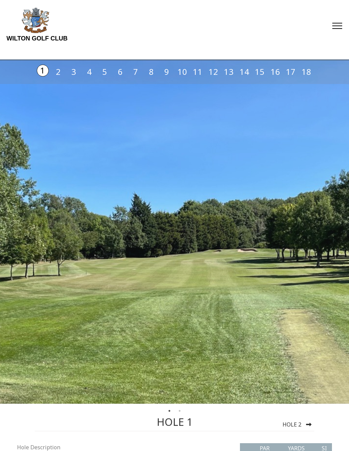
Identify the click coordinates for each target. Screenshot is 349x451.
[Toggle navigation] (337, 25)
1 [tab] (169, 410)
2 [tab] (179, 410)
